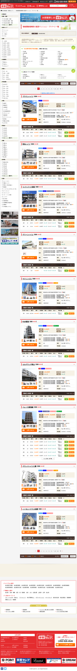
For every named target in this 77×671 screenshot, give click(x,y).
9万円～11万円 (6, 49)
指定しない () (7, 24)
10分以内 (5, 136)
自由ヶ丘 (60, 62)
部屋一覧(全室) (70, 126)
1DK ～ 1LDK (6, 73)
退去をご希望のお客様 (63, 653)
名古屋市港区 (26, 587)
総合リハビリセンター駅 (62, 112)
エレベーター (6, 181)
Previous (22, 163)
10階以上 (5, 149)
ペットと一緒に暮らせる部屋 (47, 609)
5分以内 (5, 132)
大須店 (2, 639)
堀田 (59, 58)
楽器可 (4, 103)
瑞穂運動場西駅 (60, 295)
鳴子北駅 (59, 207)
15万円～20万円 (7, 53)
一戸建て (5, 34)
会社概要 (71, 5)
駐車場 (4, 119)
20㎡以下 (5, 84)
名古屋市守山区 (41, 587)
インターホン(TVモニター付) (9, 189)
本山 (42, 62)
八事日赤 (60, 61)
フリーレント (44, 76)
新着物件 (8, 609)
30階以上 (5, 155)
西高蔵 (59, 56)
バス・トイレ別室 (7, 194)
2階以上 (5, 145)
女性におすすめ (26, 611)
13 (57, 88)
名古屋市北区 (24, 585)
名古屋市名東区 (50, 587)
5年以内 (5, 166)
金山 (42, 56)
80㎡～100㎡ (6, 96)
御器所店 (3, 641)
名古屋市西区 (32, 585)
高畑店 (25, 639)
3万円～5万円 (6, 43)
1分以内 (5, 128)
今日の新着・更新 (7, 19)
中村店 (25, 637)
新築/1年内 (5, 162)
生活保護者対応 (6, 111)
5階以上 (5, 147)
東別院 (24, 56)
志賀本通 (43, 51)
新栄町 (23, 592)
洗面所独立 (5, 200)
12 (55, 88)
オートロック (6, 190)
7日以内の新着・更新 (8, 22)
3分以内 (5, 130)
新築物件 (69, 597)
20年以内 (5, 174)
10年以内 (5, 170)
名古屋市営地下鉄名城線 (49, 112)
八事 (42, 61)
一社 (30, 592)
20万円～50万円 (7, 54)
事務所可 (5, 105)
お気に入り (44, 1)
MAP (63, 110)
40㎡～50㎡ (6, 90)
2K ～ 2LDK (6, 75)
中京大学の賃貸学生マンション (27, 653)
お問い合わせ (71, 132)
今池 (27, 592)
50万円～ (5, 56)
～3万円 (5, 41)
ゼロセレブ (5, 66)
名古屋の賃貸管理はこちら (45, 653)
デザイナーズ (6, 113)
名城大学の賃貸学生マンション (8, 653)
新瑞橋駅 (59, 160)
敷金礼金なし (60, 609)
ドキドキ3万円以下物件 (62, 611)
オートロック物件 (10, 611)
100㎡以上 (5, 98)
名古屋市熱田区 (9, 587)
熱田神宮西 (25, 58)
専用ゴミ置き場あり (7, 185)
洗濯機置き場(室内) (7, 202)
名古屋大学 (25, 62)
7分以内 (5, 134)
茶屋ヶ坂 (25, 64)
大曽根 (24, 66)
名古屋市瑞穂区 (65, 585)
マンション (5, 30)
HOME (2, 645)
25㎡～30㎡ (6, 86)
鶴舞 (14, 592)
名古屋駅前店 (15, 637)
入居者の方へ (28, 1)
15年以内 (5, 172)
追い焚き (5, 198)
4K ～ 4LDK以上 (7, 79)
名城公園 (25, 53)
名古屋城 (43, 53)
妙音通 (24, 59)
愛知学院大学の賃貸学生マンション (66, 651)
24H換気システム (7, 206)
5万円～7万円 (6, 45)
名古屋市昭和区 (57, 585)
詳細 (66, 132)
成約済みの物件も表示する (48, 93)
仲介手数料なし (26, 76)
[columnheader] (24, 130)
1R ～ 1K (5, 71)
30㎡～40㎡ (6, 88)
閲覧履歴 (36, 1)
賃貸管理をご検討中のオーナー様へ (9, 651)
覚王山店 (25, 641)
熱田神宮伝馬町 (44, 58)
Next (36, 163)
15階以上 (5, 151)
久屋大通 (60, 53)
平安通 (24, 51)
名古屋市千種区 (9, 585)
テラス (4, 36)
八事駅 (58, 115)
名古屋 (6, 592)
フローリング (6, 192)
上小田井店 (14, 639)
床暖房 (4, 204)
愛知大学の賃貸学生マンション (46, 651)
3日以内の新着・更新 (8, 20)
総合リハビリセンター (28, 61)
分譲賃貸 (5, 107)
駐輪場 (4, 187)
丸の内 (47, 592)
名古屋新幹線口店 (5, 637)
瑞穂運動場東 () (63, 59)
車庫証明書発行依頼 (5, 654)
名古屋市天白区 (59, 587)
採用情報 (25, 647)
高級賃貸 (5, 115)
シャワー (5, 196)
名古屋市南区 (33, 587)
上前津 (59, 54)
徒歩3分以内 (43, 78)
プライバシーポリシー (6, 647)
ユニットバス (61, 78)
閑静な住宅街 (6, 121)
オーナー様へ (72, 6)
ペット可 (5, 109)
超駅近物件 (42, 611)
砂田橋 (42, 64)
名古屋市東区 (17, 585)
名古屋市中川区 (17, 587)
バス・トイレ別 (9, 597)
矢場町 (42, 54)
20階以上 (5, 153)
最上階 (4, 156)
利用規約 (25, 645)
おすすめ (5, 122)
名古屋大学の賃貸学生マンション (28, 651)
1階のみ (5, 143)
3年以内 (5, 164)
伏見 (17, 592)
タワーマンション (7, 117)
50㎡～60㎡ (6, 92)
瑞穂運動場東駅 (60, 116)
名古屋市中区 (48, 585)
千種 (11, 592)
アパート (5, 32)
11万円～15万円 (7, 51)
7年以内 (5, 168)
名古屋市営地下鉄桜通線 (49, 160)
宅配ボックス (6, 183)
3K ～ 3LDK (6, 77)
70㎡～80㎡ (6, 94)
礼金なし (5, 64)
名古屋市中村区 (40, 585)
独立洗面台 (63, 597)
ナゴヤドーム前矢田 (62, 64)
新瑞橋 (42, 59)
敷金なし (5, 62)
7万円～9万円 (6, 47)
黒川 (59, 51)
